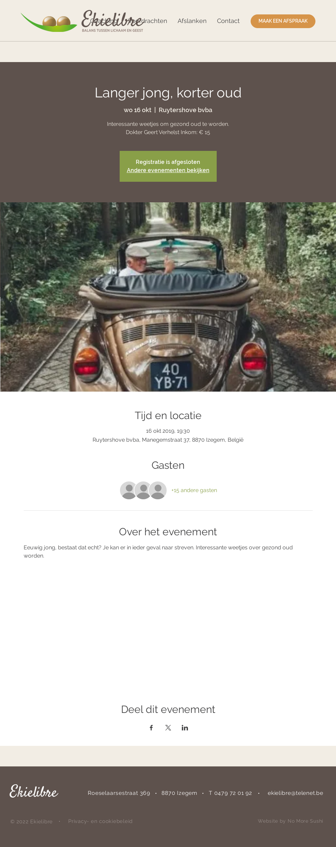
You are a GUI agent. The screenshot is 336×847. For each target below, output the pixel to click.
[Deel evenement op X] (168, 727)
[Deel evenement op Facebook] (151, 727)
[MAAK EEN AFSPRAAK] (283, 21)
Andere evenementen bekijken (168, 170)
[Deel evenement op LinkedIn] (185, 727)
